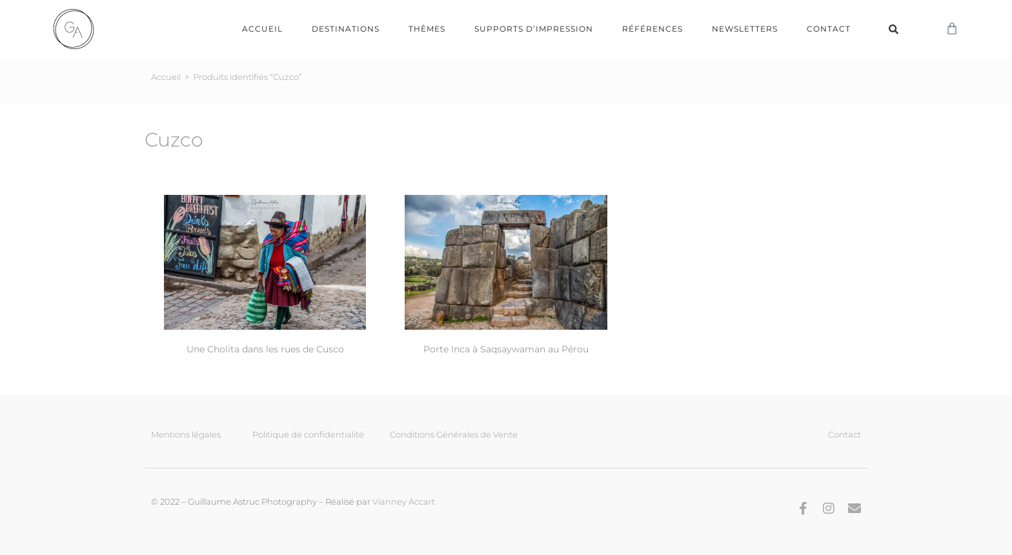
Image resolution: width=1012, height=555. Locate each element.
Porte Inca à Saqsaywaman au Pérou (506, 349)
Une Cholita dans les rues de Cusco (265, 349)
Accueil (262, 29)
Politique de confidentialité (308, 434)
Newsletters (745, 29)
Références (652, 29)
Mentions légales (186, 434)
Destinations (346, 29)
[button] (893, 29)
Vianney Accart (403, 501)
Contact (829, 29)
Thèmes (427, 29)
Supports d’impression (533, 29)
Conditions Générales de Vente (454, 434)
